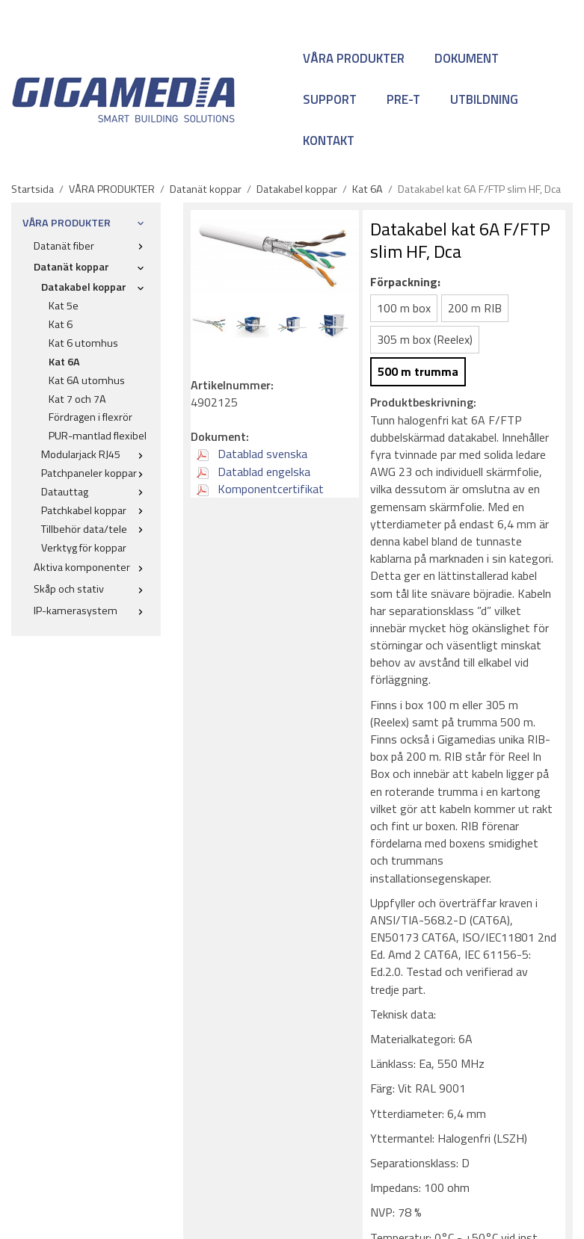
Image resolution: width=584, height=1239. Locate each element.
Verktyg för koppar (83, 548)
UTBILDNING (484, 99)
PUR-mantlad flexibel (98, 435)
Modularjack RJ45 (95, 454)
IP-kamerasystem (92, 610)
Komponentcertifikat (260, 489)
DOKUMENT (466, 58)
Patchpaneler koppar (95, 473)
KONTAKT (328, 140)
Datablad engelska (253, 472)
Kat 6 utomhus (83, 343)
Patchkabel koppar (95, 510)
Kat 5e (64, 305)
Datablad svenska (252, 454)
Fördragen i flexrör (90, 417)
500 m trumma (418, 371)
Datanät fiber (92, 246)
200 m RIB (475, 308)
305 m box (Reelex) (425, 339)
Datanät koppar (92, 267)
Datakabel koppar (95, 287)
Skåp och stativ (92, 589)
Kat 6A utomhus (87, 380)
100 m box (404, 308)
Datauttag (95, 491)
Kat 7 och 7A (77, 399)
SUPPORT (330, 99)
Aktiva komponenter (92, 567)
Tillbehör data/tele (95, 529)
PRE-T (403, 99)
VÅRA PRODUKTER (354, 58)
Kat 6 (61, 324)
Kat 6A (64, 361)
